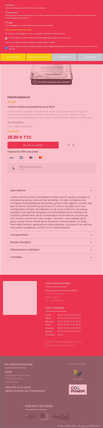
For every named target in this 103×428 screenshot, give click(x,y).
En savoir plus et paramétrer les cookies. (18, 29)
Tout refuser (64, 57)
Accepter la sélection (39, 57)
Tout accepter (13, 57)
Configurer (90, 57)
